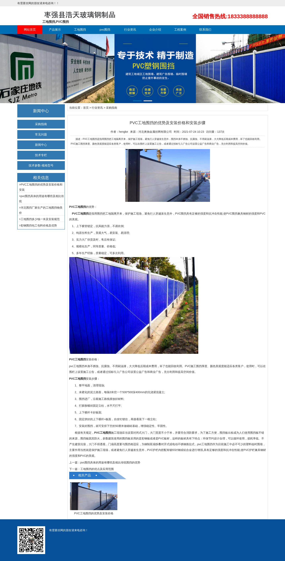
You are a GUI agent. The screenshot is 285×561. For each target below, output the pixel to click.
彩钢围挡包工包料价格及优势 (39, 225)
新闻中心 (41, 144)
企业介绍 (155, 29)
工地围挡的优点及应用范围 (97, 469)
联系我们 (205, 29)
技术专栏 (41, 155)
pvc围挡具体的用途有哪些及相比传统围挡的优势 (110, 462)
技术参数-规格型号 (41, 165)
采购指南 (41, 124)
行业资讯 (130, 29)
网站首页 (30, 29)
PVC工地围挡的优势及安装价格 (93, 513)
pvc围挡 (105, 29)
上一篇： (74, 462)
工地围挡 (80, 29)
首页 (86, 107)
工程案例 (180, 29)
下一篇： (74, 469)
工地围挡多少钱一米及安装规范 (40, 219)
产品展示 (55, 29)
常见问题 (41, 134)
